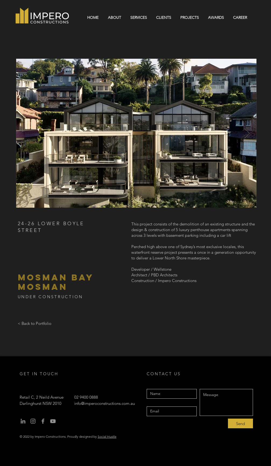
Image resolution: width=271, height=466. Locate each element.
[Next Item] (247, 133)
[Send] (240, 423)
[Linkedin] (23, 421)
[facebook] (43, 421)
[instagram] (33, 421)
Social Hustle (107, 436)
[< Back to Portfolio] (34, 323)
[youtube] (53, 421)
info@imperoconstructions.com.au (104, 403)
